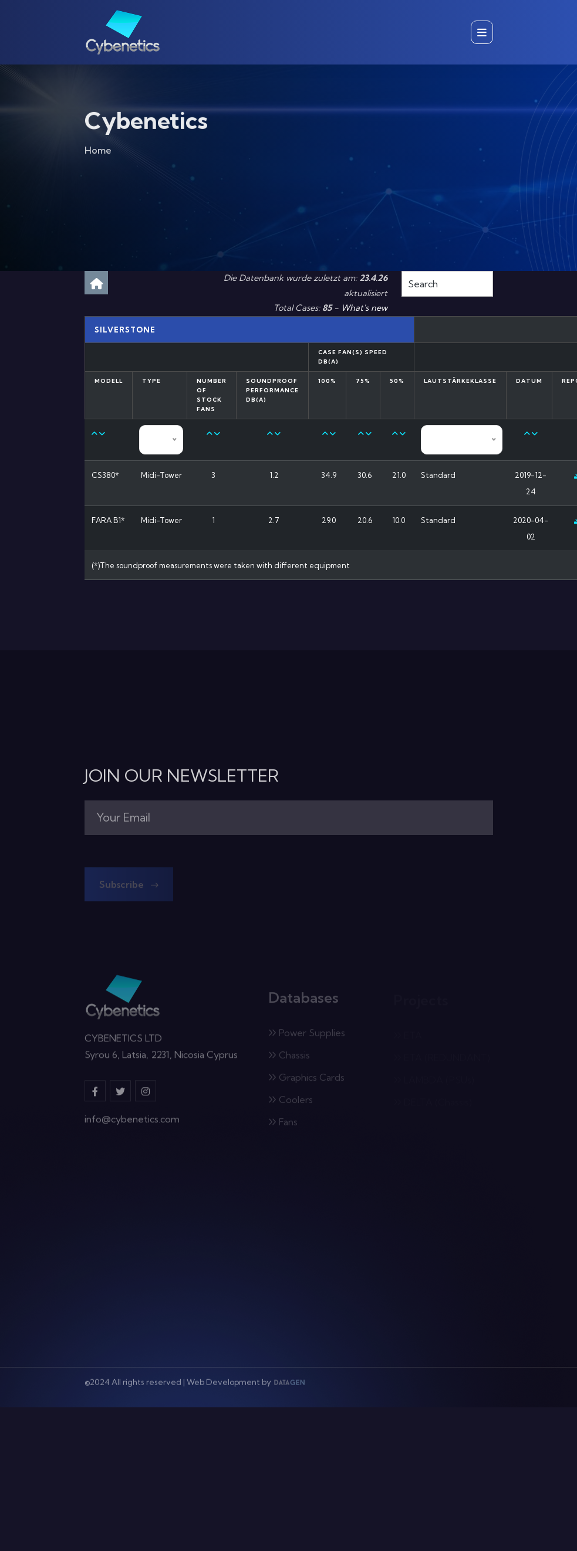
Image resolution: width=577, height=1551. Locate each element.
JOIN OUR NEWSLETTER (182, 776)
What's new (364, 308)
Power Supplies (306, 1035)
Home (98, 152)
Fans (283, 1124)
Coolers (290, 1102)
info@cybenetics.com (132, 1122)
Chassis (289, 1057)
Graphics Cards (306, 1079)
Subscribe (128, 886)
